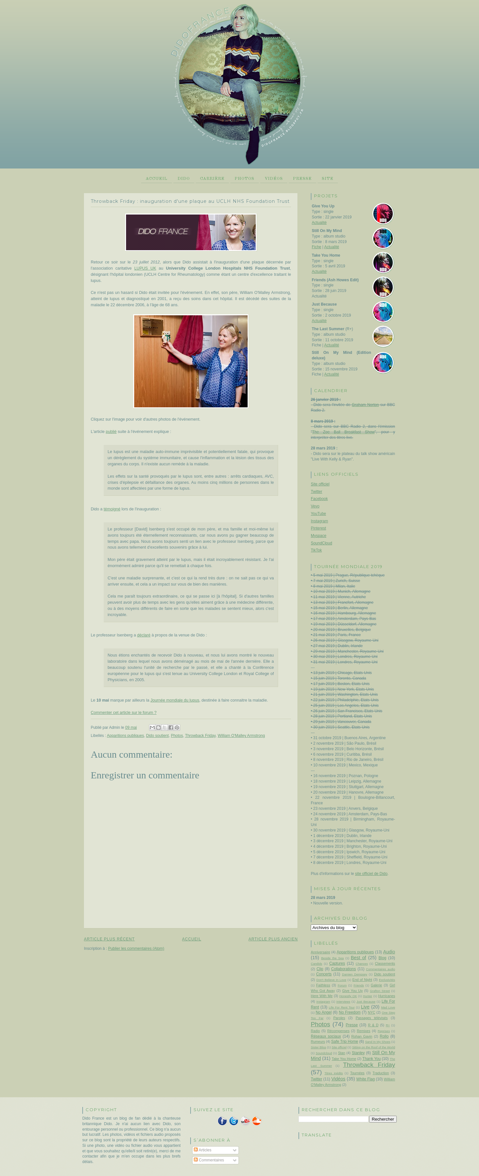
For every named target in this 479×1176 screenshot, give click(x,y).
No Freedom (350, 1012)
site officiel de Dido (371, 873)
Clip (320, 969)
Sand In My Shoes (377, 1041)
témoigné (112, 509)
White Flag (365, 1079)
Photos (244, 179)
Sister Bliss (318, 1047)
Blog (382, 958)
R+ (388, 1025)
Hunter (367, 996)
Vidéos (273, 179)
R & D (373, 1025)
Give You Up (352, 991)
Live (365, 1006)
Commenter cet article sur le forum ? (124, 712)
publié (111, 431)
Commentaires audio (380, 969)
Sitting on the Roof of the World (373, 1047)
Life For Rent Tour (342, 1007)
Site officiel (320, 484)
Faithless (323, 985)
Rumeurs (318, 1041)
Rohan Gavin (361, 1036)
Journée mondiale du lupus (174, 700)
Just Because (365, 1001)
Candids (316, 963)
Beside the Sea (332, 958)
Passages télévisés (372, 1018)
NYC (371, 1012)
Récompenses (338, 1031)
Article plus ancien (273, 939)
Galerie (376, 985)
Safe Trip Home (344, 1041)
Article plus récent (109, 939)
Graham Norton (365, 404)
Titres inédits (333, 1073)
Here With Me (322, 996)
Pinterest (318, 528)
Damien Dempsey (354, 974)
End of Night (362, 980)
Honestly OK (348, 996)
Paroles (339, 1018)
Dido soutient (157, 735)
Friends (359, 985)
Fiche (316, 247)
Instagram (319, 521)
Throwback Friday (200, 735)
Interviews (343, 1001)
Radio (315, 1031)
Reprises (384, 1031)
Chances (362, 963)
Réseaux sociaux (326, 1036)
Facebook (319, 498)
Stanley (358, 1053)
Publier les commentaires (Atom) (136, 948)
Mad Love (388, 1007)
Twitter (316, 491)
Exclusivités (387, 980)
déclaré (143, 635)
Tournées (357, 1073)
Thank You (371, 1058)
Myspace (318, 535)
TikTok (316, 550)
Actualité (319, 222)
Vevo (315, 506)
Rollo (384, 1036)
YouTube (318, 513)
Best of (358, 957)
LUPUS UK (145, 268)
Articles (202, 1150)
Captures (337, 963)
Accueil (157, 179)
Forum (342, 985)
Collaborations (343, 969)
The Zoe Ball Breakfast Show (343, 432)
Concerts (324, 974)
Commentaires (209, 1160)
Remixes (363, 1031)
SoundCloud (321, 543)
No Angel (324, 1012)
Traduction (381, 1073)
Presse (302, 179)
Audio (389, 951)
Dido (184, 179)
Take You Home (344, 1059)
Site (327, 179)
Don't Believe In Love (331, 980)
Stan (341, 1053)
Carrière (212, 179)
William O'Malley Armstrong (241, 735)
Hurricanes (386, 996)
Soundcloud (324, 1053)
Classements (385, 963)
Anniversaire (320, 952)
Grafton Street (380, 991)
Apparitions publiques (125, 735)
